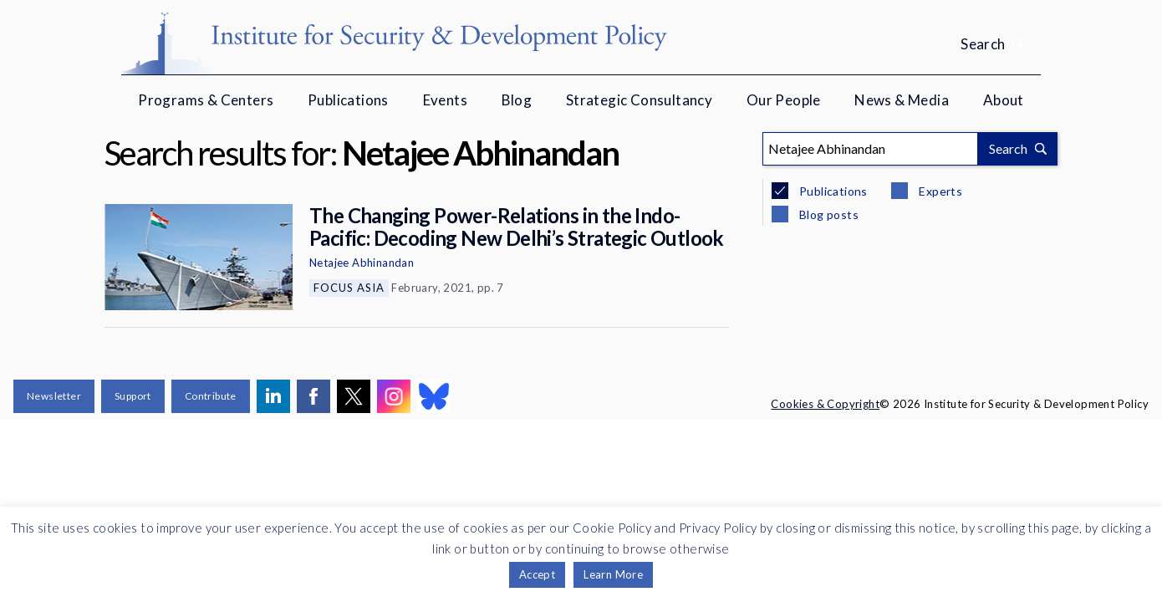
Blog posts (828, 214)
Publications (348, 100)
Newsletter (54, 396)
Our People (784, 100)
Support (133, 396)
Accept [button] (537, 574)
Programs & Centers (205, 100)
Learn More (613, 574)
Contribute (211, 396)
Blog (517, 100)
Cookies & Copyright (825, 404)
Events (445, 100)
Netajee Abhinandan (361, 262)
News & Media (901, 100)
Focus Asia (349, 287)
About (1003, 100)
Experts (939, 191)
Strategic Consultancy (639, 100)
